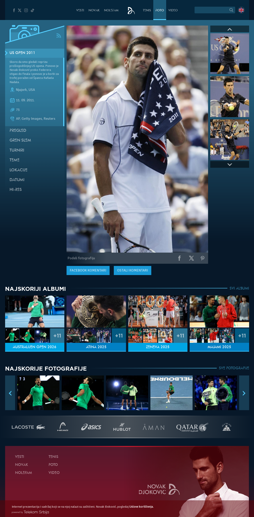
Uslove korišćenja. (141, 507)
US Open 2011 (22, 53)
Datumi (17, 180)
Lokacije (19, 170)
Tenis (147, 10)
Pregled (18, 131)
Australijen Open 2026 (34, 347)
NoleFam (111, 10)
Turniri (17, 150)
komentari (88, 270)
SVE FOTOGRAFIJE (234, 368)
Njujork (21, 90)
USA (32, 90)
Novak (94, 10)
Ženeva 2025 (157, 347)
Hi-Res (16, 190)
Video (173, 10)
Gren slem (20, 140)
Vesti (80, 10)
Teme (15, 160)
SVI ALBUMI (239, 288)
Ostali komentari (132, 270)
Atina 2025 (96, 347)
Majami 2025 (219, 347)
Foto (160, 10)
